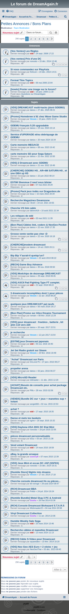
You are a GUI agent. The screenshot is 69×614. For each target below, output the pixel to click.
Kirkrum (33, 72)
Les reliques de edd (21, 215)
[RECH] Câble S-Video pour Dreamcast (32, 539)
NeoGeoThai (35, 549)
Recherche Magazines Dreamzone (30, 200)
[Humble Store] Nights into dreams (30, 472)
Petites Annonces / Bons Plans (26, 24)
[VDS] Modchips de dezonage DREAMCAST (35, 273)
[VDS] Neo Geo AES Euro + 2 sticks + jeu (33, 546)
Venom (33, 119)
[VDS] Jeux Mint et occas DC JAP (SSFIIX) (34, 463)
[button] (52, 39)
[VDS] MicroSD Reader (23, 377)
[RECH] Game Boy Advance (26, 264)
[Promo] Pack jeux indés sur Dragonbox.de (35, 191)
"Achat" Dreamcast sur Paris (27, 359)
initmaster (34, 380)
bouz (32, 194)
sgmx (32, 420)
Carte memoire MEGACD (24, 144)
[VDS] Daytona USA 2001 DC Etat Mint (32, 427)
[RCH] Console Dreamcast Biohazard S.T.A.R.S (37, 505)
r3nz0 (32, 203)
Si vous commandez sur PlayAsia (29, 69)
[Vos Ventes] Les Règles (24, 51)
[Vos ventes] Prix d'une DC (25, 58)
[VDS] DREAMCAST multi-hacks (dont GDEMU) (37, 107)
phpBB (26, 604)
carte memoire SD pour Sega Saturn (31, 153)
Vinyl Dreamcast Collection (26, 513)
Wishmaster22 (36, 508)
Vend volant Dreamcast (23, 445)
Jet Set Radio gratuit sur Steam (28, 350)
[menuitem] (9, 11)
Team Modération (21, 28)
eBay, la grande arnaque (24, 454)
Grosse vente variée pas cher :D (28, 233)
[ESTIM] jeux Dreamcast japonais (29, 341)
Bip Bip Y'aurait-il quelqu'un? (27, 255)
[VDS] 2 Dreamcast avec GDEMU (29, 162)
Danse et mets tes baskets (25, 418)
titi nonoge (34, 484)
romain (33, 315)
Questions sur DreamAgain (33, 94)
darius (33, 110)
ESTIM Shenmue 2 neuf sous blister (31, 182)
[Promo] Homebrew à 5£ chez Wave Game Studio (38, 116)
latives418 (34, 210)
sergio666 (34, 404)
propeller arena (19, 368)
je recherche (17, 332)
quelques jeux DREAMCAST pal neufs (32, 304)
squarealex (35, 541)
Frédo (32, 491)
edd (32, 53)
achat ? (14, 409)
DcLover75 (35, 362)
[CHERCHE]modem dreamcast (28, 244)
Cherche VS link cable (23, 208)
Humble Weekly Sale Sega (25, 521)
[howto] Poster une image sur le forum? (33, 89)
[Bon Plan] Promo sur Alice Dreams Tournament (38, 313)
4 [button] (39, 38)
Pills (32, 390)
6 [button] (47, 38)
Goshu (33, 500)
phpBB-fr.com (39, 607)
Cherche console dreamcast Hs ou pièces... (35, 481)
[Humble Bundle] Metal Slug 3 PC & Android (35, 497)
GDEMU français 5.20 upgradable (29, 125)
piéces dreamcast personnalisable (30, 436)
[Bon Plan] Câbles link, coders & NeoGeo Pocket (38, 224)
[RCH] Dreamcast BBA (23, 488)
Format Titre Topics (21, 80)
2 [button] (31, 38)
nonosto (33, 61)
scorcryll (34, 456)
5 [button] (43, 38)
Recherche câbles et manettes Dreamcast (34, 530)
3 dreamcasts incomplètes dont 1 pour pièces (36, 293)
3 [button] (35, 38)
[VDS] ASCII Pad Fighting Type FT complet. (35, 282)
